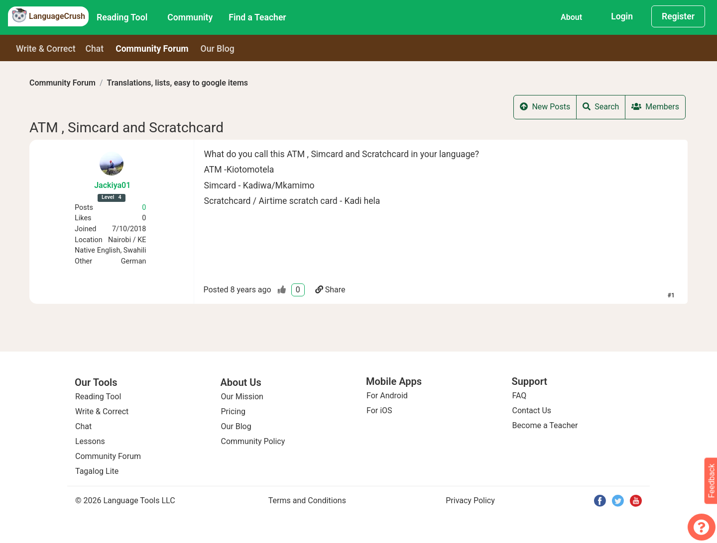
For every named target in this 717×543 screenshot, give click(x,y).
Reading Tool (122, 17)
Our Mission (242, 396)
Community (190, 17)
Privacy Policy (470, 500)
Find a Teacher (257, 17)
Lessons (90, 441)
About (571, 17)
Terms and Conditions (307, 500)
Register (678, 16)
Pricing (233, 411)
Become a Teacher (545, 425)
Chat (95, 49)
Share (330, 289)
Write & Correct (46, 49)
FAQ (519, 395)
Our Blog (236, 426)
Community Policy (253, 441)
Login (622, 16)
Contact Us (532, 410)
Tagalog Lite (97, 471)
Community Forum (62, 83)
